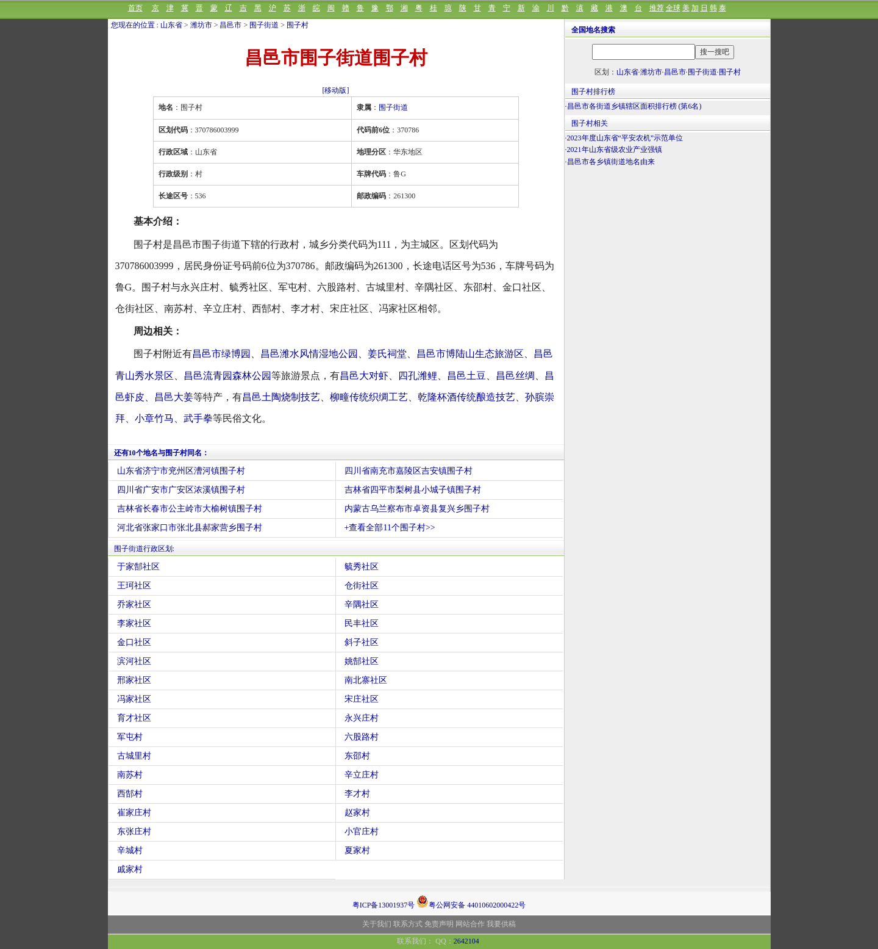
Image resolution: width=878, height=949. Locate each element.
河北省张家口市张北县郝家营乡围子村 (189, 527)
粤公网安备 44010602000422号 (471, 901)
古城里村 (134, 755)
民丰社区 (361, 623)
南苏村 (130, 774)
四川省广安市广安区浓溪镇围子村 (181, 489)
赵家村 (357, 812)
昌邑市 (230, 25)
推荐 (656, 8)
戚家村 (130, 869)
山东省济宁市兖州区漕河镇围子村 (181, 470)
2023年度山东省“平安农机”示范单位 (625, 138)
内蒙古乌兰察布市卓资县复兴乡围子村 (417, 508)
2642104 (466, 941)
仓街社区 (361, 585)
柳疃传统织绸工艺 (369, 397)
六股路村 (361, 737)
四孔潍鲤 (417, 375)
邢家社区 (134, 680)
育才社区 (134, 718)
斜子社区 (361, 642)
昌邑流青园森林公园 (227, 375)
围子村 (298, 25)
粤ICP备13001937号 (383, 905)
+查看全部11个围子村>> (389, 527)
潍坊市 (201, 25)
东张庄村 (134, 831)
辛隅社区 (361, 604)
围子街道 (264, 25)
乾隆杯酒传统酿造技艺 (466, 397)
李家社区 (134, 623)
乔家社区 (134, 604)
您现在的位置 (133, 25)
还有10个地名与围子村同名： (161, 453)
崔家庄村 (134, 812)
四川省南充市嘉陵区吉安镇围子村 (408, 470)
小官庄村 (361, 831)
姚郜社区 (361, 661)
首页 (135, 8)
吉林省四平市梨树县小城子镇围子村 (412, 489)
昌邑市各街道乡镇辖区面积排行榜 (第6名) (634, 106)
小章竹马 (154, 418)
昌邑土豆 (466, 375)
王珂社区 (134, 585)
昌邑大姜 (173, 397)
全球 (673, 8)
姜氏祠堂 (387, 353)
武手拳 (198, 418)
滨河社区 (134, 661)
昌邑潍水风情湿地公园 (309, 353)
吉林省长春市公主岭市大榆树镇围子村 (189, 508)
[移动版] (336, 90)
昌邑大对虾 (364, 375)
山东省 (171, 25)
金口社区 (134, 642)
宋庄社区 (361, 699)
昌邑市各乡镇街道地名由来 (611, 161)
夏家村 (357, 850)
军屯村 (130, 737)
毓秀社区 (361, 566)
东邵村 (357, 755)
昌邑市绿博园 (221, 353)
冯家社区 (134, 699)
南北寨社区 (365, 680)
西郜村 (130, 793)
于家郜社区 (138, 566)
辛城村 (130, 850)
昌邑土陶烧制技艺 (281, 397)
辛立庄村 (361, 774)
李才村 (357, 793)
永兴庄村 (361, 718)
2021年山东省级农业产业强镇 (614, 149)
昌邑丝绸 (515, 375)
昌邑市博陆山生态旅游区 (470, 353)
